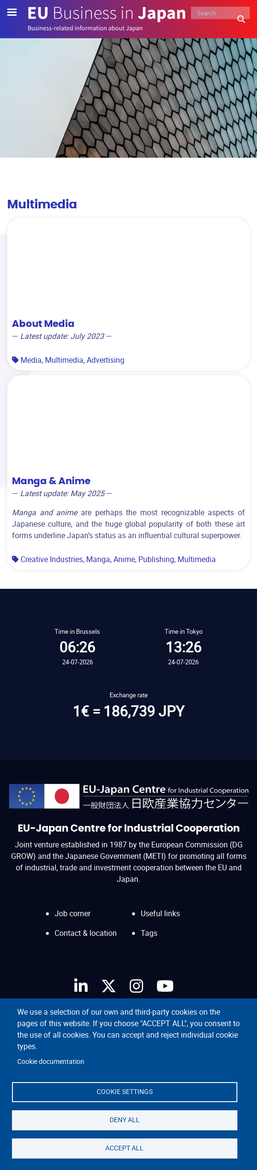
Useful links (160, 913)
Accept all (124, 1148)
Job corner (72, 913)
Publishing (156, 559)
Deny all (125, 1120)
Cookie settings (125, 1091)
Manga (98, 559)
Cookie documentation (50, 1061)
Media (31, 360)
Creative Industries (52, 559)
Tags (149, 933)
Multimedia (64, 360)
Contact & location (86, 933)
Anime (124, 559)
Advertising (105, 360)
